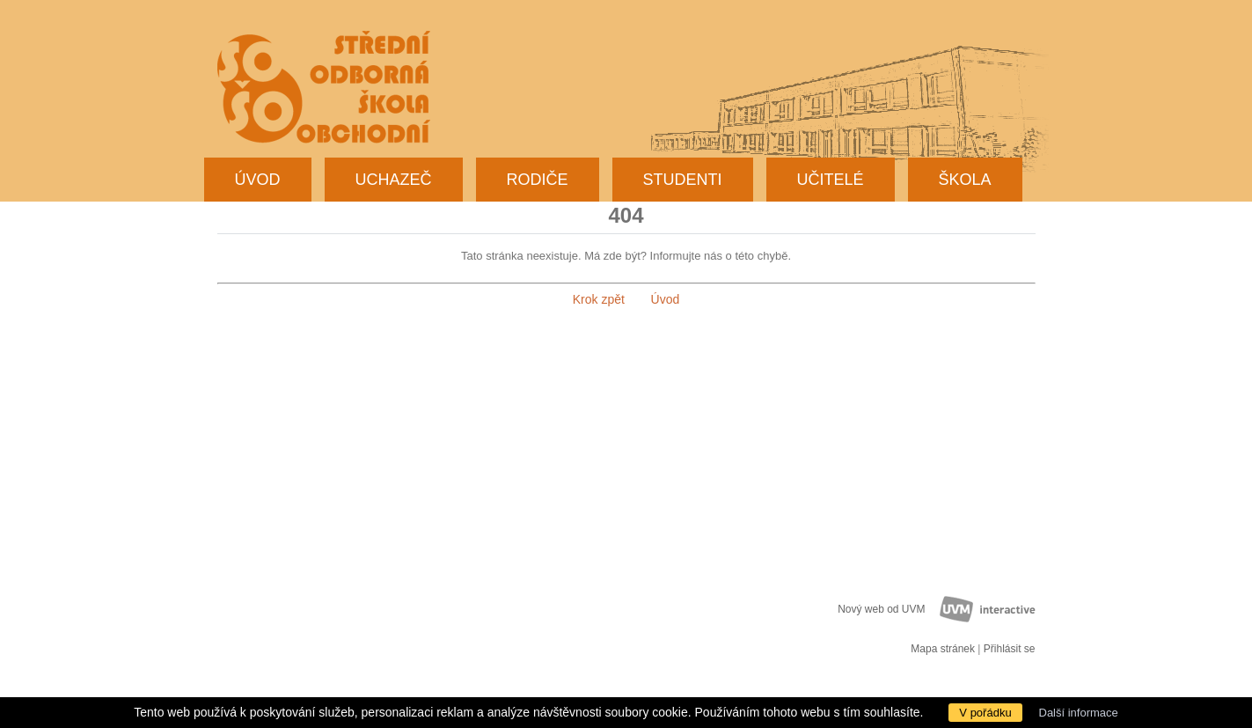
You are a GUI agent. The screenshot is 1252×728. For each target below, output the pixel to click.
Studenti (682, 179)
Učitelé (830, 179)
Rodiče (537, 179)
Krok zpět (599, 299)
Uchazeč (393, 179)
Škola (965, 179)
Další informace (1078, 712)
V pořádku (985, 712)
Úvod (258, 179)
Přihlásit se (1010, 649)
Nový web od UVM (881, 609)
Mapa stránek (943, 649)
